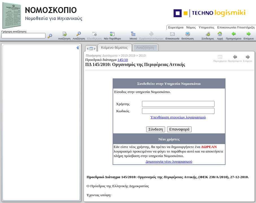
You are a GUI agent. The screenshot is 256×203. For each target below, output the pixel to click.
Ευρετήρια (175, 27)
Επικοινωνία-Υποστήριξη (236, 27)
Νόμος (191, 27)
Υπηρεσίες (207, 27)
